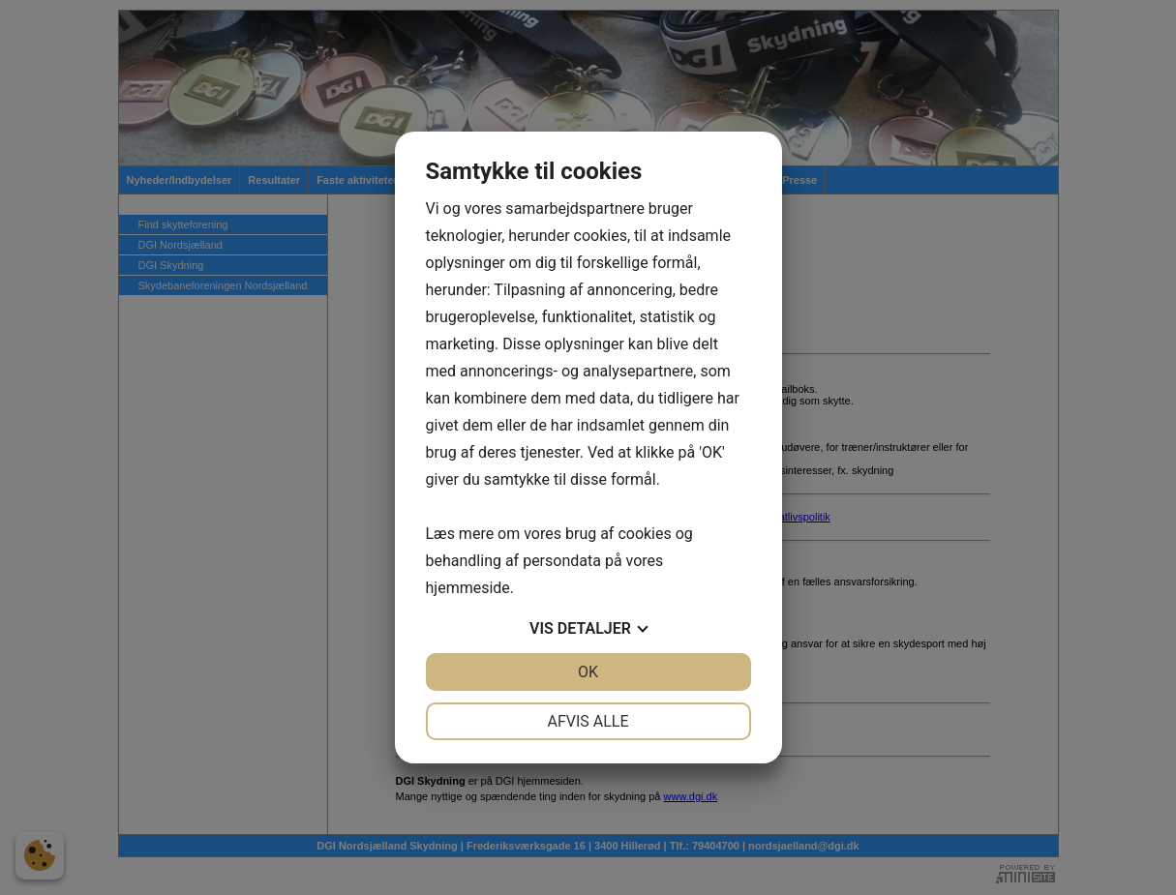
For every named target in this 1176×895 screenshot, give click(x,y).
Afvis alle (587, 721)
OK (588, 672)
